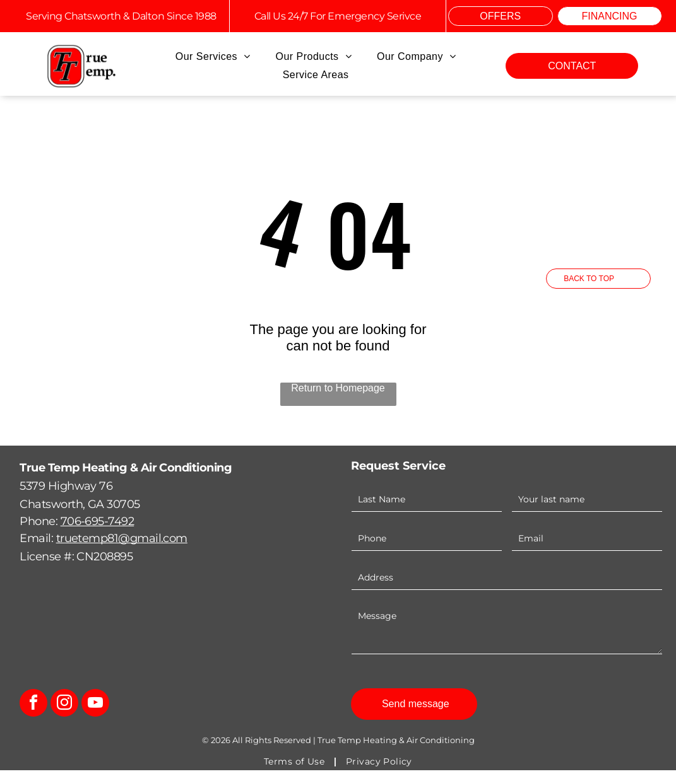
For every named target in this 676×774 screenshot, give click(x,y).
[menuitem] (213, 57)
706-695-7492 (97, 525)
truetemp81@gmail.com (121, 542)
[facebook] (33, 708)
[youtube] (95, 708)
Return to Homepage (338, 391)
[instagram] (64, 708)
